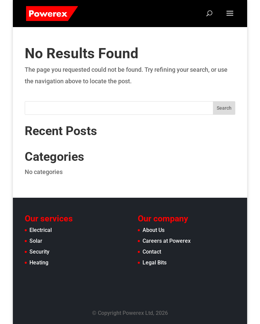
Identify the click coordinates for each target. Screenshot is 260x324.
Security (39, 252)
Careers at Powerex (167, 241)
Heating (38, 262)
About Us (154, 230)
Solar (35, 241)
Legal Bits (155, 262)
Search (224, 108)
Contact (152, 252)
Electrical (40, 230)
